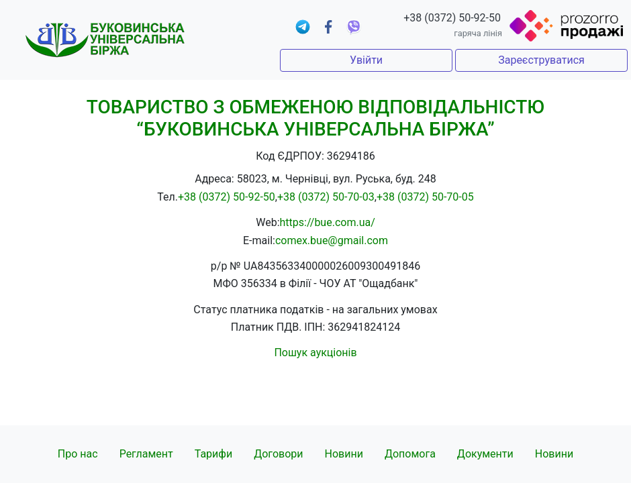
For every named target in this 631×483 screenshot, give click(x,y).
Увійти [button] (366, 60)
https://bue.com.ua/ (327, 222)
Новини (344, 453)
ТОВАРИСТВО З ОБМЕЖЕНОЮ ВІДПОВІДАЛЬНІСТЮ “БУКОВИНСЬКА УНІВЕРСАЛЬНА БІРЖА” (315, 118)
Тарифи (213, 453)
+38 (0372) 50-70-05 (425, 197)
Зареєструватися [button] (541, 60)
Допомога (410, 453)
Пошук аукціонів (315, 352)
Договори (278, 453)
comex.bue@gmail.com (331, 240)
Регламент (146, 453)
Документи (485, 453)
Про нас (78, 453)
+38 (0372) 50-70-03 (326, 197)
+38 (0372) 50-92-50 (452, 17)
